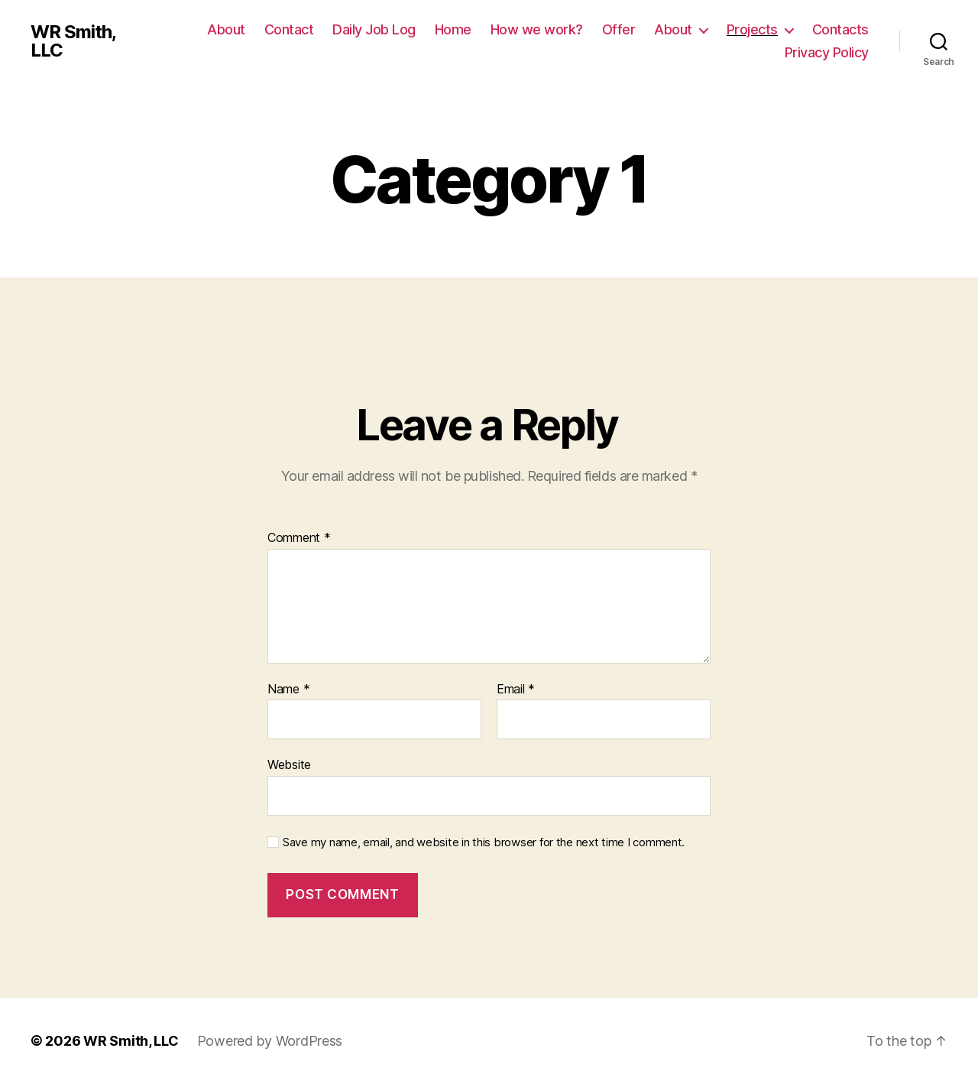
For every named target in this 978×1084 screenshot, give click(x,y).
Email (516, 689)
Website (289, 764)
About (226, 29)
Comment (299, 538)
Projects (752, 29)
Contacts (840, 29)
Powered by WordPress (270, 1041)
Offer (619, 29)
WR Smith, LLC (73, 41)
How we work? (537, 29)
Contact (289, 29)
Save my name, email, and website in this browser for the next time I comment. (484, 842)
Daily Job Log (374, 29)
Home (453, 29)
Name (288, 689)
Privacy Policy (827, 52)
